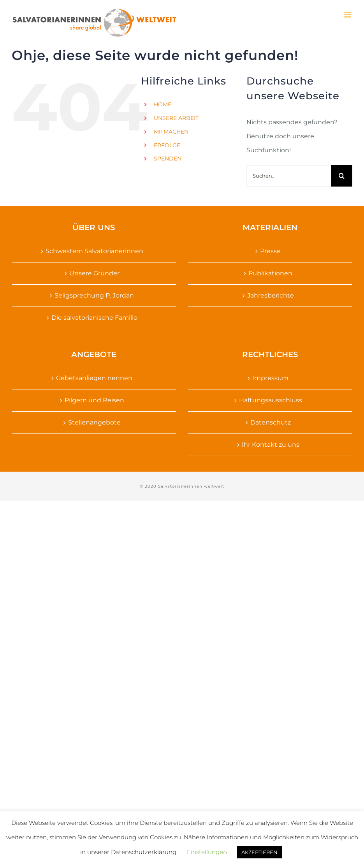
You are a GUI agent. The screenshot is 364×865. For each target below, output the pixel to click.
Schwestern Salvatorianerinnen (94, 251)
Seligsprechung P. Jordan (94, 295)
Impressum (270, 378)
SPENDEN (167, 158)
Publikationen (270, 273)
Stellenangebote (94, 422)
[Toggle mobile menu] (348, 15)
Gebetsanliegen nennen (94, 378)
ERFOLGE (167, 145)
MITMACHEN (171, 131)
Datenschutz (270, 422)
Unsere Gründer (94, 273)
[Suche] (341, 176)
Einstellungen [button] (207, 852)
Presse (270, 251)
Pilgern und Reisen (94, 400)
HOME (162, 104)
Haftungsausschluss (270, 400)
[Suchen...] (288, 176)
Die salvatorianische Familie (94, 317)
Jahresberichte (270, 295)
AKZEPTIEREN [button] (259, 852)
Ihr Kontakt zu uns (270, 444)
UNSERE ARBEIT (176, 118)
